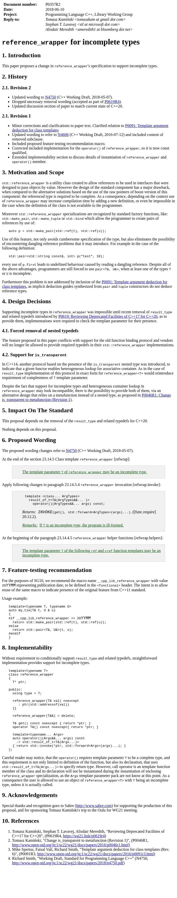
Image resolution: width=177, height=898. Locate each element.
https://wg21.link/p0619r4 (84, 864)
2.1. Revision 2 (16, 87)
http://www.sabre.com (93, 834)
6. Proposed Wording (29, 441)
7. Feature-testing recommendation (47, 574)
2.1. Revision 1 (16, 115)
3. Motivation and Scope (33, 172)
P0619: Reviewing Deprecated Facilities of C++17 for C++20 (107, 318)
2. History (14, 76)
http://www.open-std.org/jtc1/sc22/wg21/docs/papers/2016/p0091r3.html (95, 882)
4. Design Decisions (26, 303)
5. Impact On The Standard (37, 411)
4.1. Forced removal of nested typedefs (40, 332)
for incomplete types (71, 41)
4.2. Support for (34, 356)
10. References (20, 849)
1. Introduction (21, 55)
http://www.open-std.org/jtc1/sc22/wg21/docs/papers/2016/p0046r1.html (70, 874)
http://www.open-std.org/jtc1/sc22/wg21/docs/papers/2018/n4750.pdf (67, 892)
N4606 (63, 134)
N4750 (50, 97)
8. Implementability (27, 659)
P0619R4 (112, 102)
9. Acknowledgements (29, 823)
